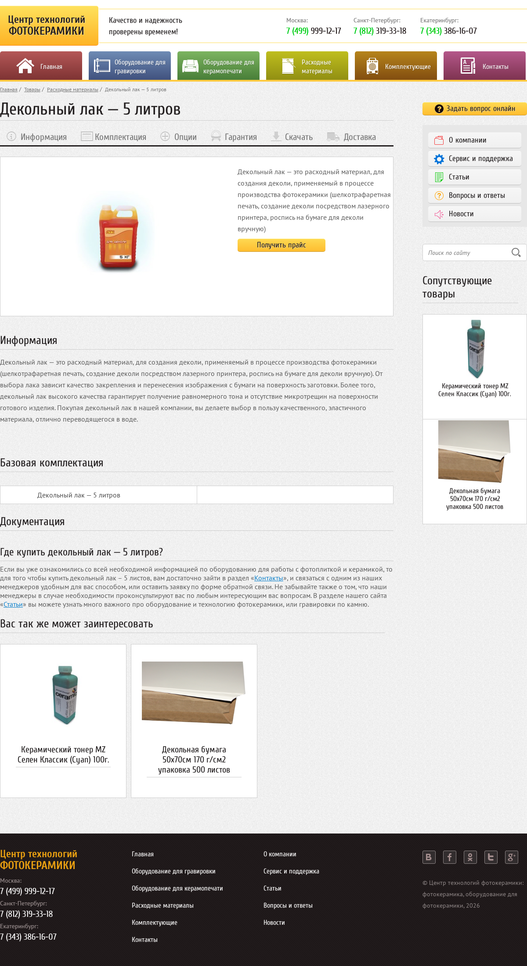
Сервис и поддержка (481, 158)
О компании (468, 140)
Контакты (496, 67)
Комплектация (120, 137)
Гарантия (241, 137)
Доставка (360, 137)
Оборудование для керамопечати (228, 66)
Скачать (299, 137)
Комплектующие (408, 67)
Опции (185, 137)
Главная (51, 67)
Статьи (13, 604)
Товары (32, 89)
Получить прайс (281, 245)
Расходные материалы (317, 66)
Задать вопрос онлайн (481, 108)
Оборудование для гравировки (140, 66)
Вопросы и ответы (477, 195)
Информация (44, 137)
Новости (461, 213)
